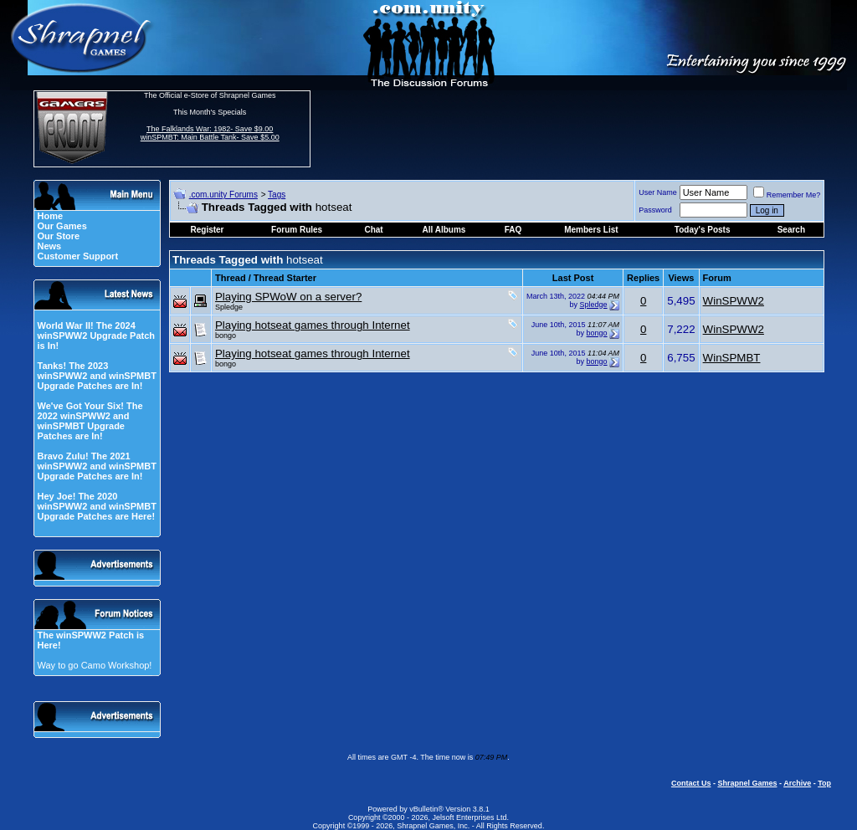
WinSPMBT (732, 357)
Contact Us (691, 783)
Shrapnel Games (747, 783)
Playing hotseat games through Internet (312, 325)
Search (791, 229)
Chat (373, 229)
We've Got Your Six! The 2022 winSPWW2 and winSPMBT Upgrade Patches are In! (89, 421)
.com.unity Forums (223, 194)
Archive (797, 783)
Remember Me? (787, 195)
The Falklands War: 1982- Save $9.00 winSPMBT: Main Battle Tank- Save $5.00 (210, 133)
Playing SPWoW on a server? (288, 296)
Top (824, 783)
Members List (591, 229)
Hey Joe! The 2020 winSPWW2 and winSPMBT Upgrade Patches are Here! (96, 506)
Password (655, 210)
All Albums (444, 229)
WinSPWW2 (733, 301)
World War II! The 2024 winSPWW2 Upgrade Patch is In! (96, 335)
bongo (225, 335)
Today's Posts (703, 229)
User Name (658, 192)
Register (207, 229)
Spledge (229, 307)
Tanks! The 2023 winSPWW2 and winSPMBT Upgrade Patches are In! (96, 376)
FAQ (513, 229)
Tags (276, 194)
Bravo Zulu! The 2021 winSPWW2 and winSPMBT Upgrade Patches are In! (96, 466)
